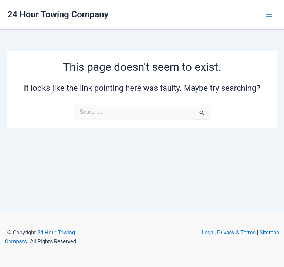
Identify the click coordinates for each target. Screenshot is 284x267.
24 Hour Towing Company (57, 14)
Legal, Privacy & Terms (229, 232)
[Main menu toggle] (269, 15)
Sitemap (270, 232)
